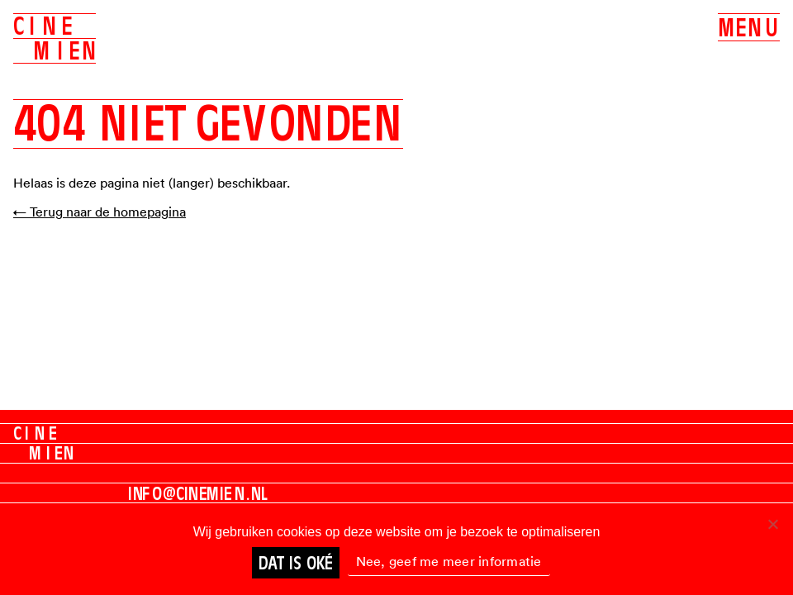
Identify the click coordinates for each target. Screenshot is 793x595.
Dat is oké (296, 563)
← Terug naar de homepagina (99, 211)
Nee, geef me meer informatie (449, 561)
